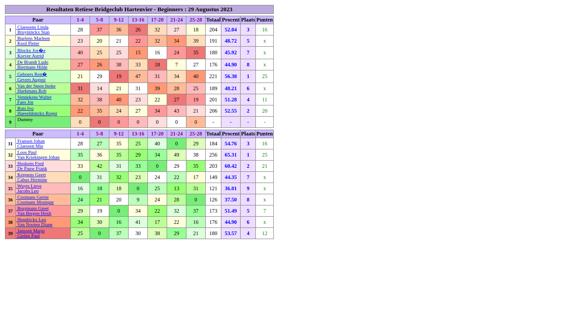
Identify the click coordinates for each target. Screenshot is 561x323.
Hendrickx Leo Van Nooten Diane (34, 222)
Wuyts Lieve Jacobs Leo (29, 188)
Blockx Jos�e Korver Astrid (30, 53)
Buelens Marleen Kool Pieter (33, 41)
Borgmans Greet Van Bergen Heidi (34, 211)
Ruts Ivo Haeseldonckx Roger (36, 111)
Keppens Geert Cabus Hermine (31, 177)
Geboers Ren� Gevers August (31, 77)
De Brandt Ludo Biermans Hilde (32, 65)
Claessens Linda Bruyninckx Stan (33, 30)
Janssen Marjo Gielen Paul (30, 233)
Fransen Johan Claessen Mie (30, 143)
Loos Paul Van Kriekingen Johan (38, 155)
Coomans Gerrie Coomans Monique (35, 200)
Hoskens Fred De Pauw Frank (31, 166)
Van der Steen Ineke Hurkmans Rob (36, 88)
